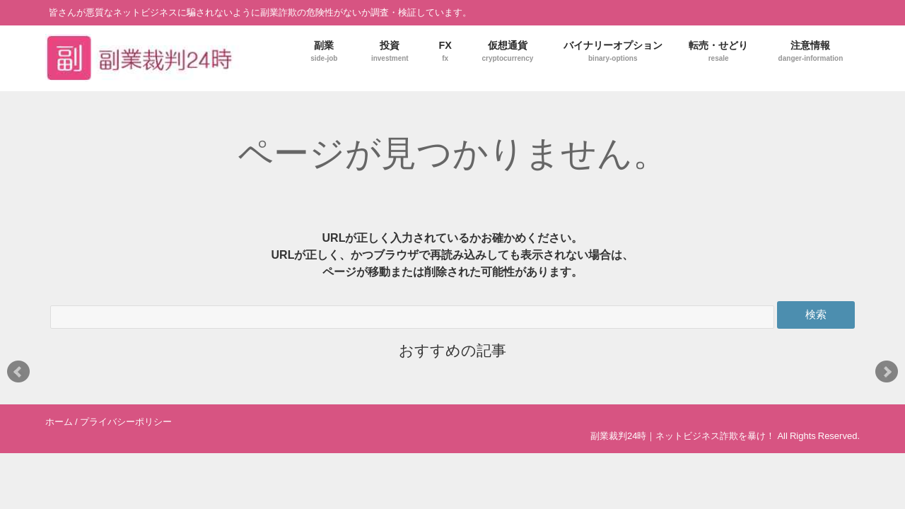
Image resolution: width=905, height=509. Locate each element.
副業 (324, 51)
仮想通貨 (507, 51)
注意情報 (811, 51)
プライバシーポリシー (126, 421)
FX (445, 51)
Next (886, 372)
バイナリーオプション (613, 51)
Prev (18, 372)
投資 (390, 51)
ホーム (59, 421)
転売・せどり (718, 51)
